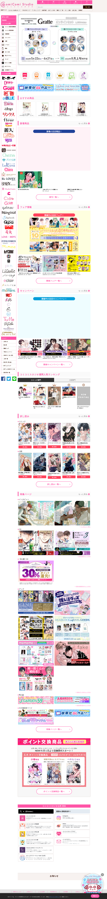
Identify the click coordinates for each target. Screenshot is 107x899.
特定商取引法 (53, 891)
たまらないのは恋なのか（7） (14, 10)
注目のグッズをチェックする (83, 692)
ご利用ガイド (29, 891)
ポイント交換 (67, 10)
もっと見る (83, 123)
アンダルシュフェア (36, 10)
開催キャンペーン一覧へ (54, 365)
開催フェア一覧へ (54, 281)
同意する (95, 896)
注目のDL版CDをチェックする (83, 586)
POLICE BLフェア (26, 10)
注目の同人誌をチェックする (83, 705)
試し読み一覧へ (54, 484)
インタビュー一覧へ (85, 526)
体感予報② (44, 10)
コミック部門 (36, 380)
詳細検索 (4, 20)
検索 (87, 7)
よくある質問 (41, 891)
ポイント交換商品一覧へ (54, 791)
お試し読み (74, 10)
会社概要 (65, 891)
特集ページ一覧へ (54, 729)
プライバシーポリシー (54, 896)
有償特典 (80, 10)
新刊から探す (5, 17)
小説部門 (72, 380)
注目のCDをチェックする (84, 556)
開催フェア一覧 (60, 10)
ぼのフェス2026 (51, 10)
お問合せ (77, 891)
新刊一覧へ (54, 197)
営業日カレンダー (17, 891)
